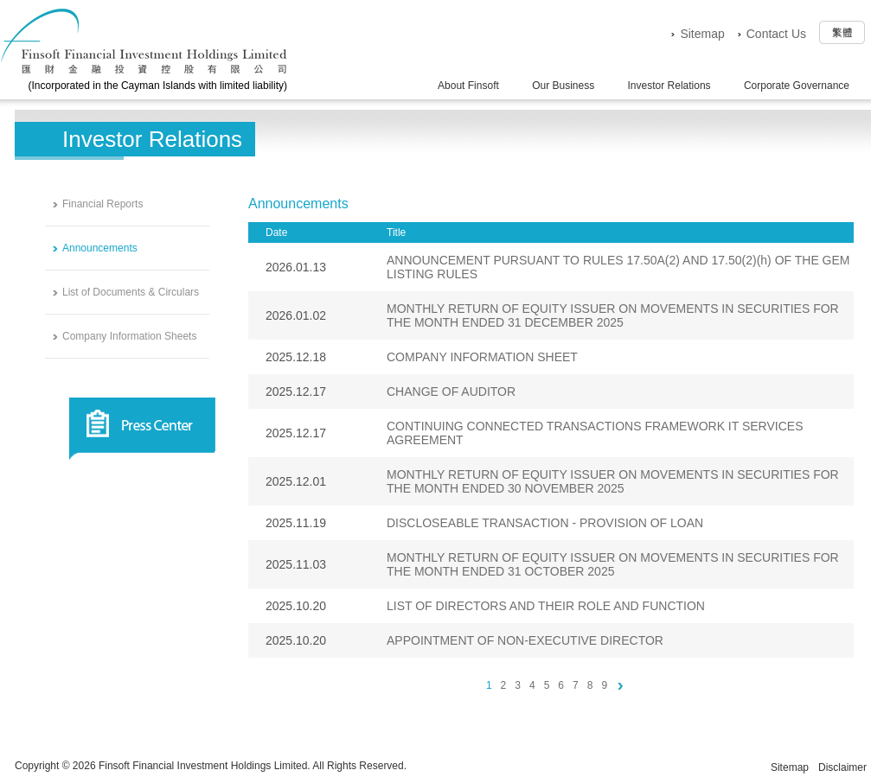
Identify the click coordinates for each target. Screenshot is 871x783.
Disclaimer (842, 767)
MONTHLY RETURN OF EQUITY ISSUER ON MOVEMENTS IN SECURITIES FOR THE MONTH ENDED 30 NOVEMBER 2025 (613, 481)
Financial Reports (102, 204)
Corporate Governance (796, 86)
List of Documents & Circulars (130, 292)
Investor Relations (669, 86)
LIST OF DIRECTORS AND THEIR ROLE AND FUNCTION (546, 606)
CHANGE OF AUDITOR (451, 391)
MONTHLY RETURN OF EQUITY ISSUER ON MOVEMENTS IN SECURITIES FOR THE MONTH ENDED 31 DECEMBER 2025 (613, 315)
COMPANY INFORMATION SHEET (482, 357)
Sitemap (702, 34)
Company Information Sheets (129, 336)
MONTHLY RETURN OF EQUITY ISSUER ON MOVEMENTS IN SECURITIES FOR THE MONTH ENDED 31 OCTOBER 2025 (613, 564)
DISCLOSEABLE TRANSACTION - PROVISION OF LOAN (545, 523)
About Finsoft (468, 86)
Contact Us (776, 34)
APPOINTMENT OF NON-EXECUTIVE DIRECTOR (525, 640)
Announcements (100, 248)
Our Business (563, 86)
